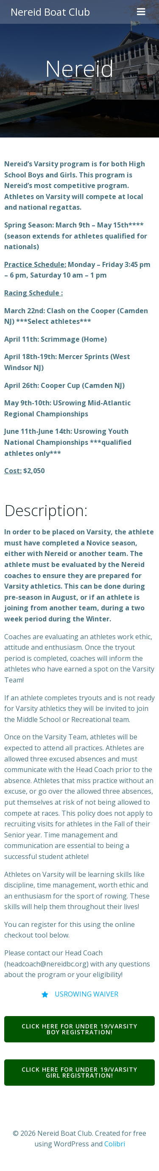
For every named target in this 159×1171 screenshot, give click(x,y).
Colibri (114, 1144)
